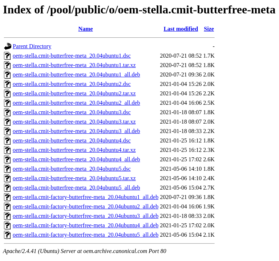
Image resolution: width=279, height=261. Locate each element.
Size (209, 29)
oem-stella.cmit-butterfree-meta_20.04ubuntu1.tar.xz (74, 65)
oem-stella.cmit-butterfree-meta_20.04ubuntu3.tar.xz (74, 122)
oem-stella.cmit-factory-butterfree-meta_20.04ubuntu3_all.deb (85, 216)
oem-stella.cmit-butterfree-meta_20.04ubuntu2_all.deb (76, 103)
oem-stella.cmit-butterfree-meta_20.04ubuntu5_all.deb (76, 188)
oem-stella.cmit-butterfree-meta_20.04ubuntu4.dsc (72, 140)
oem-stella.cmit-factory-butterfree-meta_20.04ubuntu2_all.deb (85, 206)
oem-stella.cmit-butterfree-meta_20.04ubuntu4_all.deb (76, 159)
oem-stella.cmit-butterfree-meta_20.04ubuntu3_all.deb (76, 131)
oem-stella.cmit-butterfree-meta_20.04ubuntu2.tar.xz (74, 93)
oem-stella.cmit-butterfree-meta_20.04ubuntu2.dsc (72, 84)
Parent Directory (32, 46)
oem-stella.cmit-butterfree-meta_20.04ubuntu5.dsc (72, 169)
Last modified (180, 29)
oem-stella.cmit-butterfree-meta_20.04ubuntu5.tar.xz (74, 178)
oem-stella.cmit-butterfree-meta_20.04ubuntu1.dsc (72, 56)
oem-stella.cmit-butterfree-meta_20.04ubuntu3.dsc (72, 112)
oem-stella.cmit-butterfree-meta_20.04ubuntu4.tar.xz (74, 150)
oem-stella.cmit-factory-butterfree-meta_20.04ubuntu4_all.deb (85, 225)
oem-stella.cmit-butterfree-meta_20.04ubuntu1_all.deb (76, 74)
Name (85, 29)
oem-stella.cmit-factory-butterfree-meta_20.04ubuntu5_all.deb (85, 235)
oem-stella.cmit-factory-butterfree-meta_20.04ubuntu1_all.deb (85, 197)
